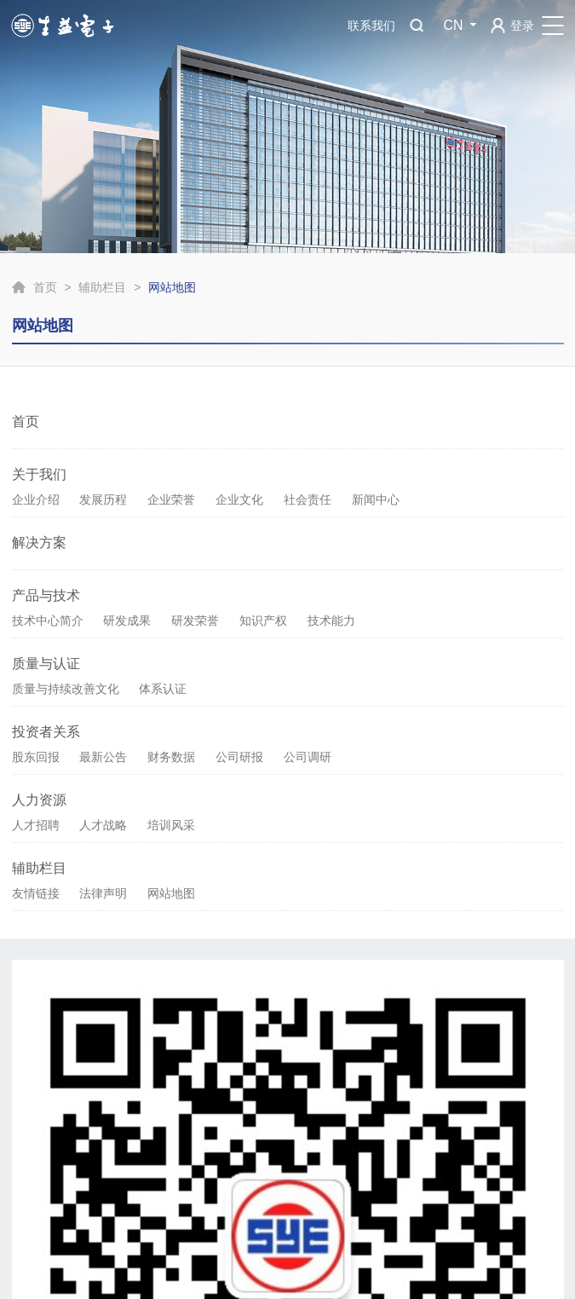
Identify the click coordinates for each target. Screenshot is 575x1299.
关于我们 (39, 474)
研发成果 (127, 620)
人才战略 (103, 825)
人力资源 (39, 800)
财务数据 (171, 757)
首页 (45, 287)
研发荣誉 (195, 620)
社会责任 (307, 499)
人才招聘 (36, 825)
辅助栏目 (102, 287)
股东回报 (36, 757)
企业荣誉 (171, 499)
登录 (522, 25)
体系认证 (163, 689)
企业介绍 (36, 499)
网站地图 (171, 893)
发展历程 (103, 499)
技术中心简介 (47, 620)
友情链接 (36, 893)
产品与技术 (46, 595)
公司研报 (239, 757)
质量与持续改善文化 (65, 689)
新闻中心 (376, 499)
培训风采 (171, 825)
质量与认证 (46, 663)
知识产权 (263, 620)
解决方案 (39, 542)
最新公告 (103, 757)
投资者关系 (46, 732)
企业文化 (239, 499)
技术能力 (331, 620)
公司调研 (307, 757)
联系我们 (371, 25)
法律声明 (103, 893)
